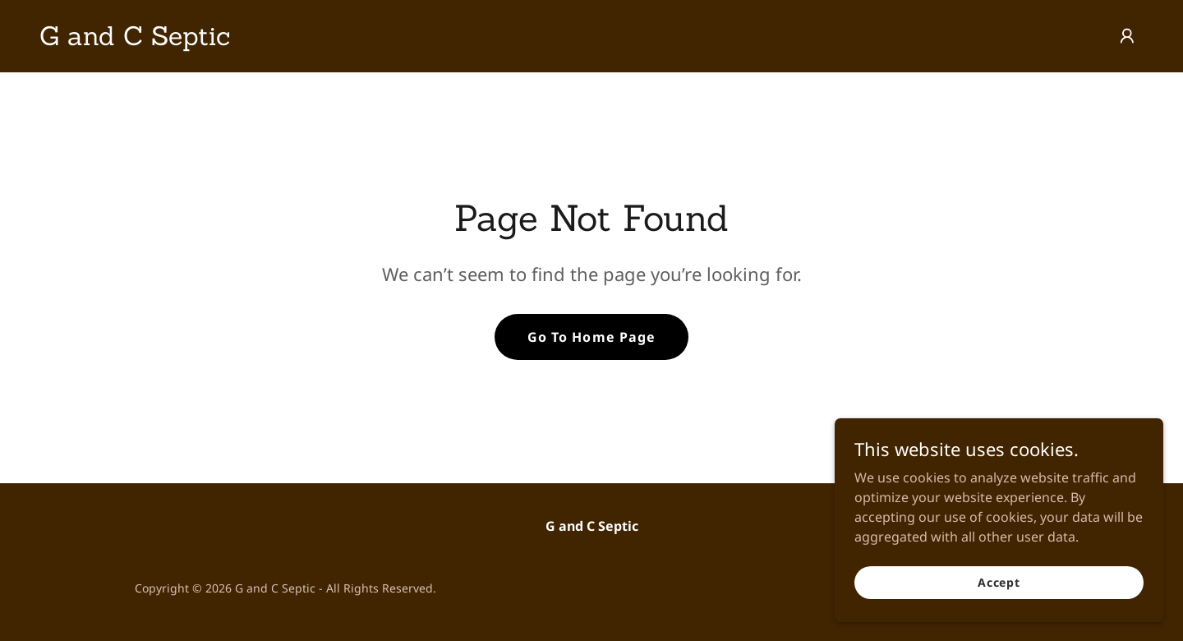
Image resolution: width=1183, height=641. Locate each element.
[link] (134, 40)
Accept (999, 582)
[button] (1127, 36)
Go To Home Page (591, 337)
